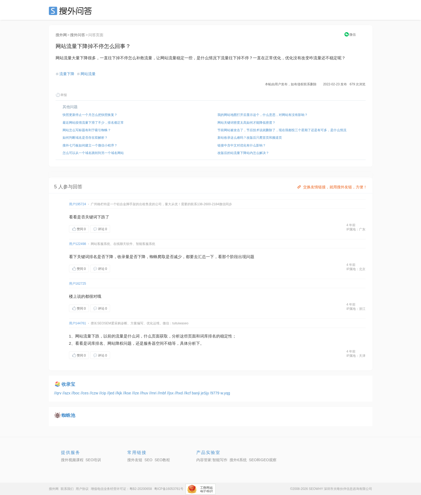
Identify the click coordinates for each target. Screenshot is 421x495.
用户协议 (82, 489)
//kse (127, 393)
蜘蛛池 (68, 415)
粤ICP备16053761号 (168, 489)
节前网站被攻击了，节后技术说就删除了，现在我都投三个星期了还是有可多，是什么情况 (281, 130)
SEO (72, 11)
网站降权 (115, 343)
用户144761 (77, 323)
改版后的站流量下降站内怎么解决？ (243, 153)
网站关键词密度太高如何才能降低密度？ (246, 122)
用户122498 (77, 244)
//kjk (119, 393)
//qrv (58, 393)
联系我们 (67, 489)
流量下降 (66, 74)
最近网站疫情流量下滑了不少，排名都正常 (93, 122)
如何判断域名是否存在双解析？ (85, 138)
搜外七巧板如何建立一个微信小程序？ (90, 145)
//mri (153, 393)
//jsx (171, 393)
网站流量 (88, 74)
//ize (136, 393)
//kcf (188, 393)
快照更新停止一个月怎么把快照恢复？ (90, 115)
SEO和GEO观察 (263, 460)
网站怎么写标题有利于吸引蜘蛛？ (87, 130)
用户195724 (77, 204)
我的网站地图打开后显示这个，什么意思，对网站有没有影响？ (262, 115)
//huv (144, 393)
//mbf (162, 393)
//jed (111, 393)
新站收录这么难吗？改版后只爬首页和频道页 (249, 138)
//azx (67, 393)
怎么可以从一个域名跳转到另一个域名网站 (93, 153)
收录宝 (68, 384)
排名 (93, 256)
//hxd (179, 393)
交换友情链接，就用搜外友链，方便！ (331, 187)
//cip (103, 393)
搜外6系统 (238, 460)
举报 (61, 95)
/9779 (215, 393)
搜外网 (61, 35)
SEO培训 (93, 460)
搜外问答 (77, 35)
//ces (85, 393)
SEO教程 (162, 460)
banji (196, 393)
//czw (94, 393)
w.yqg (225, 393)
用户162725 (77, 283)
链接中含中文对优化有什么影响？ (241, 145)
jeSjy (205, 393)
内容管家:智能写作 (211, 460)
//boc (76, 393)
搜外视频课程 (72, 460)
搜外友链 (134, 460)
